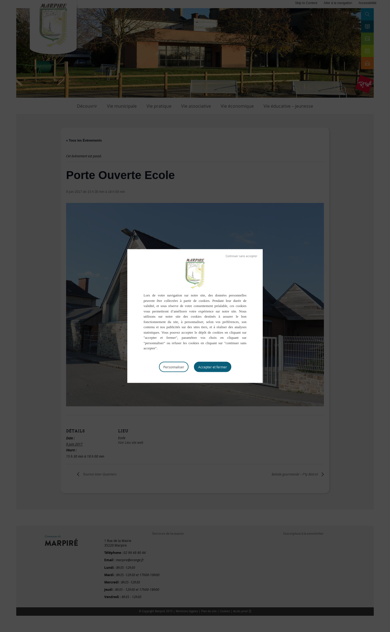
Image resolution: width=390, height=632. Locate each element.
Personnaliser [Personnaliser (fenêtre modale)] (173, 367)
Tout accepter (212, 367)
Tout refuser (241, 256)
